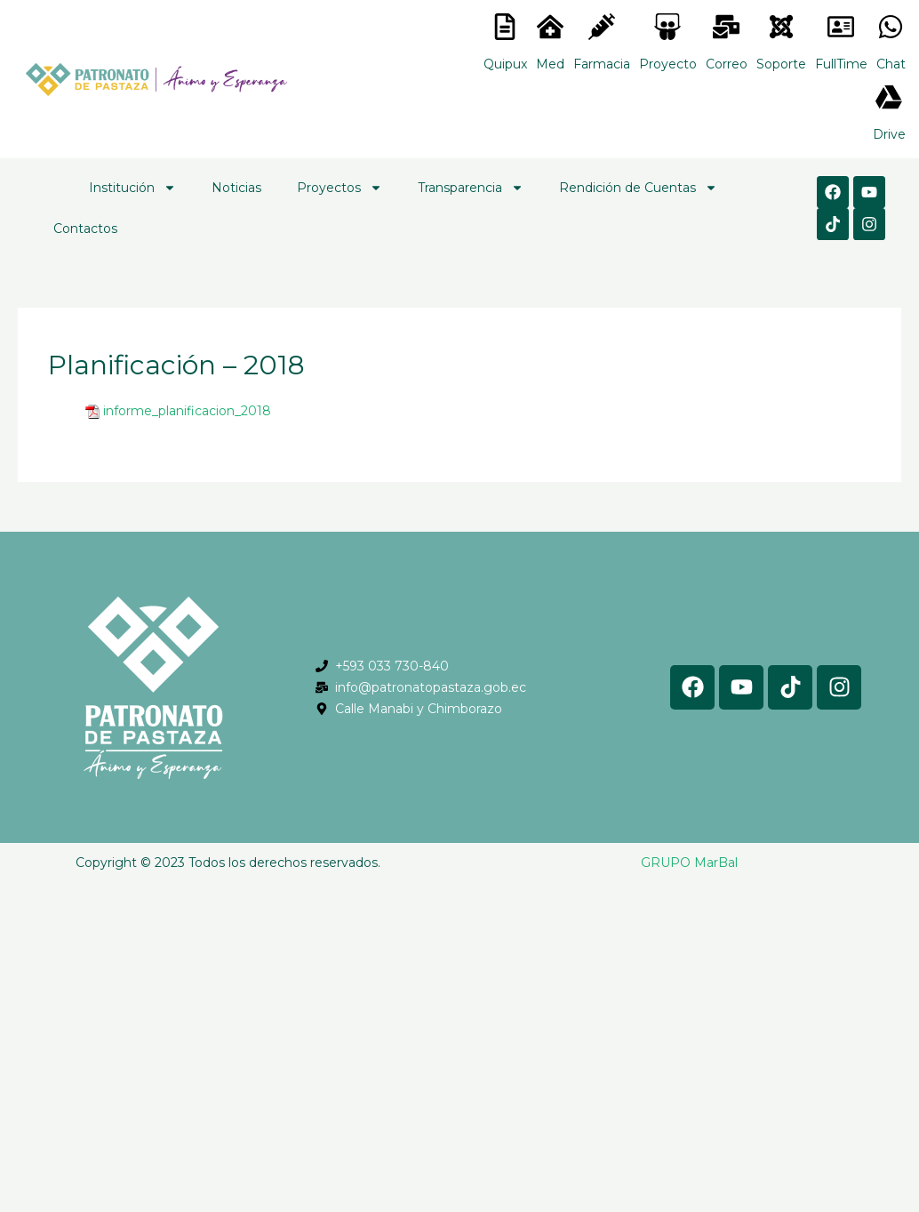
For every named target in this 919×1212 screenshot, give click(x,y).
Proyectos (339, 188)
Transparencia (470, 188)
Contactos (85, 229)
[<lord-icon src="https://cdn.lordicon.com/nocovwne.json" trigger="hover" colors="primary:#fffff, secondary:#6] (504, 26)
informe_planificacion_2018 (187, 411)
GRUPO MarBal (689, 863)
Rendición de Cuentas (638, 188)
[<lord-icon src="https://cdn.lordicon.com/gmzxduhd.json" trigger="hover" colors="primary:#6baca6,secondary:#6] (840, 26)
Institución (132, 188)
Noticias (236, 188)
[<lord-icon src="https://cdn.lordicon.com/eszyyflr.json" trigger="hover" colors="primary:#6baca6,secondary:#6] (781, 26)
